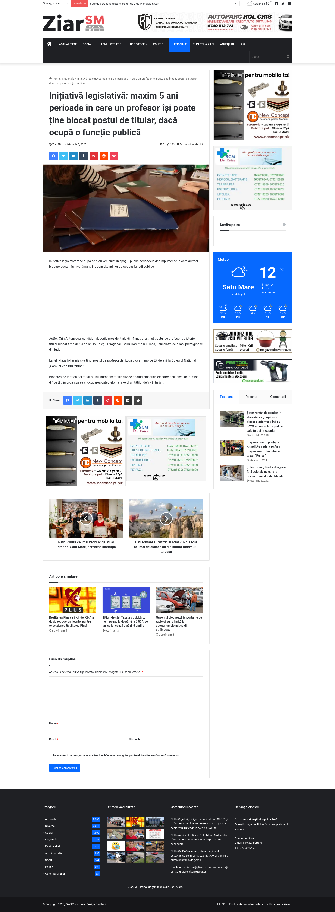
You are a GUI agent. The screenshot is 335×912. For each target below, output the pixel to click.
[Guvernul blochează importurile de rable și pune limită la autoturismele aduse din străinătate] (179, 600)
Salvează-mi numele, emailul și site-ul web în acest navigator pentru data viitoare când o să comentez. (116, 755)
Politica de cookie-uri (278, 904)
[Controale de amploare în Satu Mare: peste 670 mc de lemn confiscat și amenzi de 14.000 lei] (155, 846)
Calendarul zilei (55, 873)
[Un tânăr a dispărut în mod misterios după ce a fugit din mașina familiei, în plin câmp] (135, 846)
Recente (251, 397)
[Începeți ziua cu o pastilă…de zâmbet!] (116, 846)
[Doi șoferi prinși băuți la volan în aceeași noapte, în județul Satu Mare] (116, 834)
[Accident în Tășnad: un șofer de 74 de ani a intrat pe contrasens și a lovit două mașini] (116, 857)
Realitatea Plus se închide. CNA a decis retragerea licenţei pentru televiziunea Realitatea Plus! (71, 621)
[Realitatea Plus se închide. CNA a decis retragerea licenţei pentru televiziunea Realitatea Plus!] (72, 600)
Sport (48, 860)
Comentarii (278, 397)
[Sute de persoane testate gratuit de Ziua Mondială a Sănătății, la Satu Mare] (116, 822)
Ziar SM (56, 144)
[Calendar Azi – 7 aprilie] (155, 834)
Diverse (137, 44)
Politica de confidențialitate (246, 904)
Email (53, 739)
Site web (134, 739)
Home (54, 78)
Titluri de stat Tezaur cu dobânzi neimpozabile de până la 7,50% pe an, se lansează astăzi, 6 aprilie (125, 621)
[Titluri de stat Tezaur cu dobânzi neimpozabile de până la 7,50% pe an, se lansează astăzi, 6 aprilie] (126, 600)
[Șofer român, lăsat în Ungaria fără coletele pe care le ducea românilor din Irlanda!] (232, 473)
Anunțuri (227, 44)
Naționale (179, 44)
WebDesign (88, 904)
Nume (54, 723)
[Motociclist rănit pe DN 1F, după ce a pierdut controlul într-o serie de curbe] (135, 857)
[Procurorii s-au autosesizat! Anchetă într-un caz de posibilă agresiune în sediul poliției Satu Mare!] (155, 822)
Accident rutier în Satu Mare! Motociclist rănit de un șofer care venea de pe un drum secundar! (199, 839)
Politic (158, 44)
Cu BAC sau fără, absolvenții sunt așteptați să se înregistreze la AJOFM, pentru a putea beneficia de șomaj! (199, 855)
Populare (226, 397)
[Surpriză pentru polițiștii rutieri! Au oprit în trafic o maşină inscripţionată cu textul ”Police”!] (232, 448)
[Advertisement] (126, 304)
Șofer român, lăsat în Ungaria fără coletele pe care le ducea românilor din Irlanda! (266, 471)
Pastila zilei (203, 44)
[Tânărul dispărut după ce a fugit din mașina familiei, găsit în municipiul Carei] (135, 834)
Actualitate (68, 44)
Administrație (111, 44)
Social (87, 44)
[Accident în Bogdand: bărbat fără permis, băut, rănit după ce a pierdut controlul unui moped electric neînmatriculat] (155, 857)
